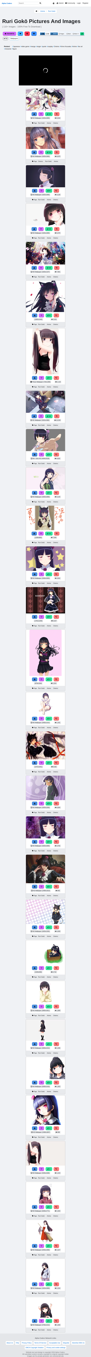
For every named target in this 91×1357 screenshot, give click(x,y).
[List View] (47, 34)
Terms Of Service (40, 1343)
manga (33, 46)
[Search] (40, 3)
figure (14, 49)
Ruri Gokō (51, 11)
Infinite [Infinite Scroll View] (54, 33)
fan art (80, 46)
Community (70, 3)
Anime (42, 11)
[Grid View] (42, 34)
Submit (60, 3)
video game (25, 46)
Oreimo (56, 46)
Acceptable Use (54, 1343)
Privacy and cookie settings (55, 1347)
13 (49, 152)
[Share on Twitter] (20, 34)
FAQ (17, 1343)
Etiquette (66, 1343)
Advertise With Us (78, 1343)
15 (49, 114)
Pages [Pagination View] (61, 33)
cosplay (50, 46)
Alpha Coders (7, 3)
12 (49, 268)
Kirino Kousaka (65, 46)
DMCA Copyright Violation (35, 1347)
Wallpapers (14, 38)
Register (85, 3)
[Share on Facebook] (34, 34)
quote (44, 46)
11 (49, 533)
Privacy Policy (27, 1343)
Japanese (16, 46)
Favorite (9, 34)
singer (38, 46)
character (8, 49)
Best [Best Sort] (69, 33)
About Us (10, 1343)
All (5, 38)
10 (49, 416)
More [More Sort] (76, 33)
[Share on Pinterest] (27, 34)
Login (79, 3)
